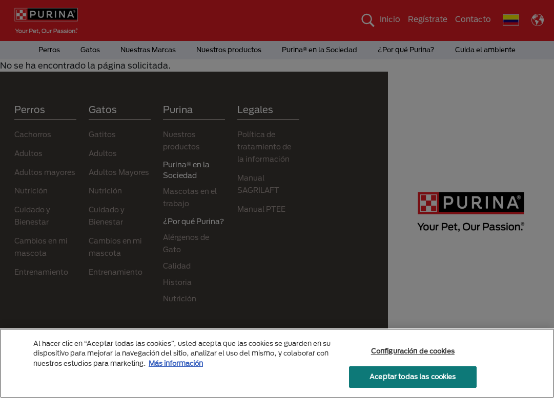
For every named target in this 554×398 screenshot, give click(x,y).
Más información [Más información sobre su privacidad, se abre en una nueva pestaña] (176, 363)
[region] (277, 363)
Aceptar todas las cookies (413, 376)
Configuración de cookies (413, 351)
